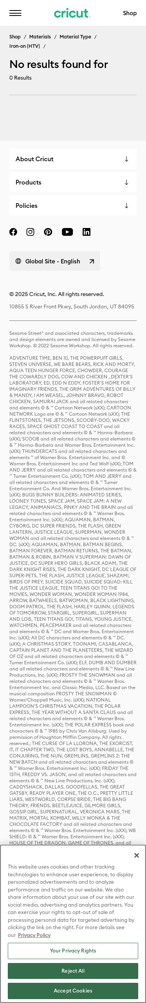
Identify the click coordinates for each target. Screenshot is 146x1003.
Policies (26, 205)
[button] (15, 13)
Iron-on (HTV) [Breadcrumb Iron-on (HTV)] (24, 46)
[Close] (136, 855)
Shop (130, 13)
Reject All (73, 971)
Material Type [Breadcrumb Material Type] (75, 36)
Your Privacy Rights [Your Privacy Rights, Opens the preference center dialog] (73, 950)
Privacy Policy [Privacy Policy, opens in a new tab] (34, 935)
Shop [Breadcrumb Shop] (15, 36)
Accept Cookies (73, 990)
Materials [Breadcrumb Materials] (40, 36)
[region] (73, 924)
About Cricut (34, 159)
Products (28, 182)
